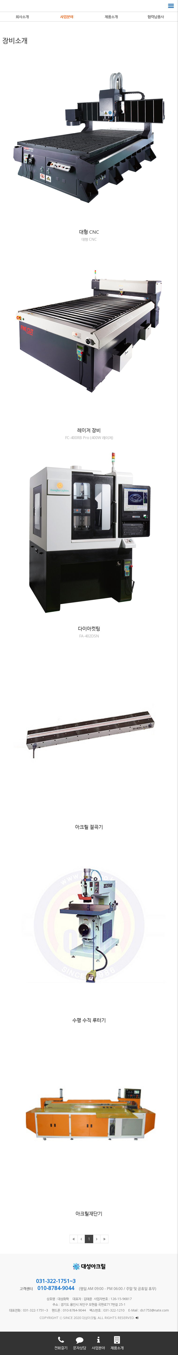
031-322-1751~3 (56, 1280)
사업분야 (66, 16)
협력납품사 (156, 16)
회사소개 (22, 16)
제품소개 (111, 16)
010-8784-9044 (55, 1287)
